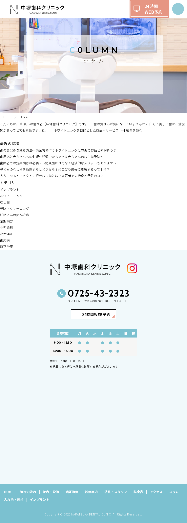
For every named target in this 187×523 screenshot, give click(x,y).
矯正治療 (6, 246)
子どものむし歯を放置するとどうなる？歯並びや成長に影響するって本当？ (55, 169)
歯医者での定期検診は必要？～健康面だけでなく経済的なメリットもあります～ (58, 163)
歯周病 (5, 240)
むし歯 (5, 202)
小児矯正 (6, 233)
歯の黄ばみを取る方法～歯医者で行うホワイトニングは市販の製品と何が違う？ (58, 150)
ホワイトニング (11, 195)
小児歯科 (6, 227)
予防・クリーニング (14, 208)
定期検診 (6, 221)
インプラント (9, 189)
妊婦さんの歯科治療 (14, 214)
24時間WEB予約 (154, 9)
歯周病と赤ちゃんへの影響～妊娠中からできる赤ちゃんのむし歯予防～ (51, 156)
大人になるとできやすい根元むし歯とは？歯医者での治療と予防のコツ (51, 175)
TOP (3, 116)
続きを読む (134, 130)
